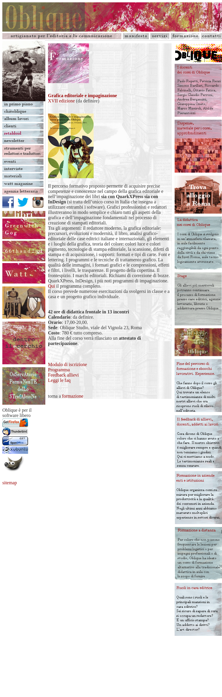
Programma (59, 369)
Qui (51, 286)
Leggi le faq (59, 380)
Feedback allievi (63, 374)
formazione (72, 396)
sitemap (9, 482)
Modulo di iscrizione (67, 364)
